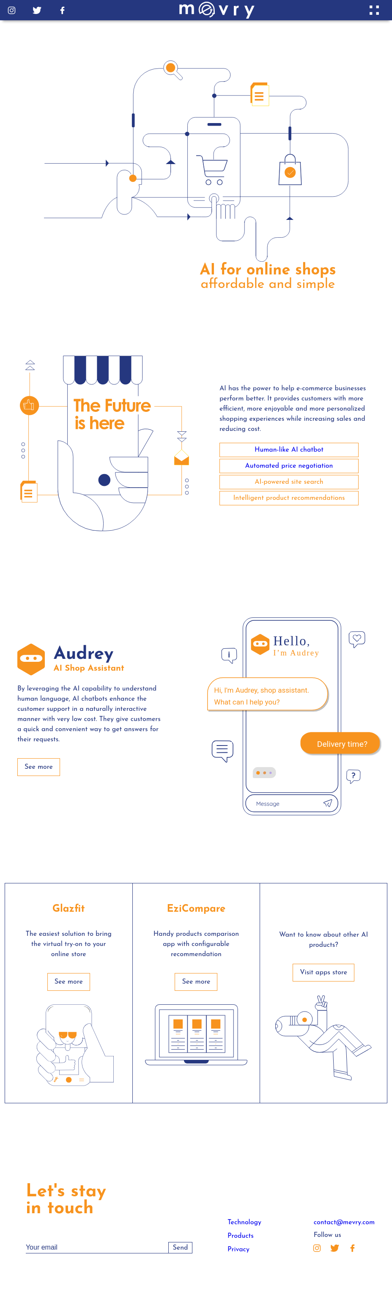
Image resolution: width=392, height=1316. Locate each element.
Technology (244, 1222)
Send (180, 1248)
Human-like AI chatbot (289, 450)
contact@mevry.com (344, 1222)
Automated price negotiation (289, 466)
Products (241, 1236)
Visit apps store (323, 972)
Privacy (238, 1249)
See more (39, 767)
